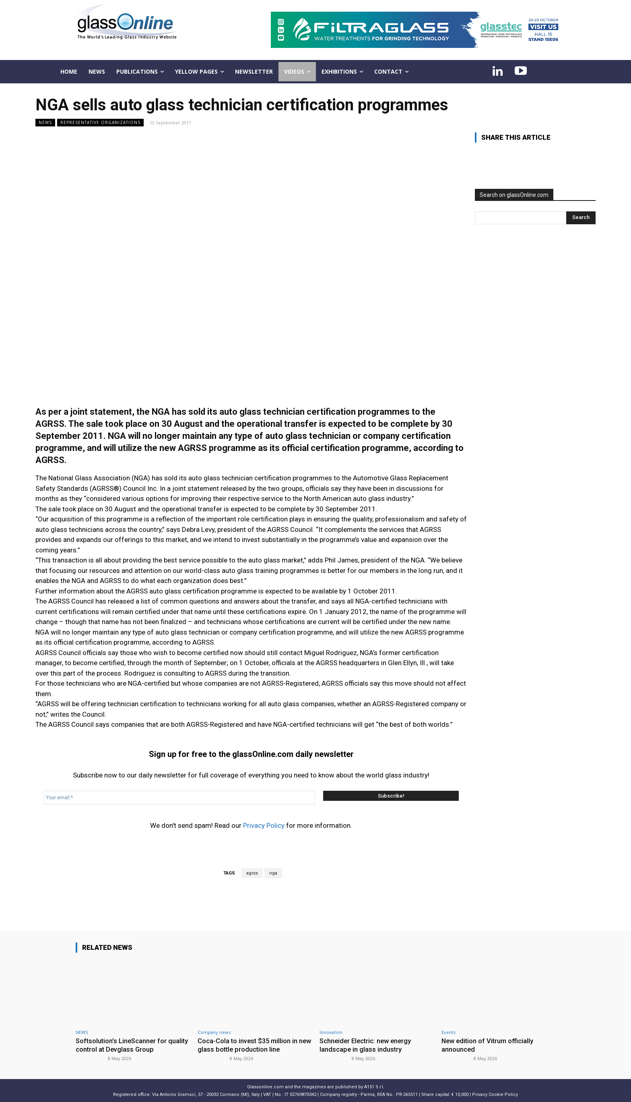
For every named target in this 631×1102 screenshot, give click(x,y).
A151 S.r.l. (374, 1086)
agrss (252, 873)
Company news (214, 1032)
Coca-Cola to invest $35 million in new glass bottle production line (249, 1045)
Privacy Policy (264, 825)
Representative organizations (100, 122)
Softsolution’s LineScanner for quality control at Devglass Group (126, 1045)
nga (273, 873)
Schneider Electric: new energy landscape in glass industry (367, 1045)
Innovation (331, 1032)
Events (448, 1032)
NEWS (45, 122)
